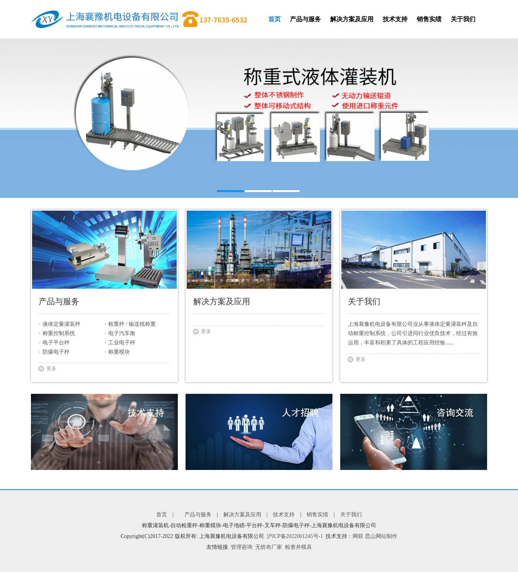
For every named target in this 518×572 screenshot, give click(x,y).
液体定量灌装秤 (61, 324)
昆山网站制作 (381, 536)
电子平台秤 (56, 343)
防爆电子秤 (56, 352)
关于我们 (463, 19)
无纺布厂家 (268, 547)
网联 (358, 536)
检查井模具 (298, 547)
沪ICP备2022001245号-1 (295, 536)
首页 (274, 19)
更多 (51, 368)
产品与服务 (305, 19)
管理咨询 (241, 547)
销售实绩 (429, 19)
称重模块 (119, 352)
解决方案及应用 (351, 19)
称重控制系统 (59, 333)
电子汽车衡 (121, 333)
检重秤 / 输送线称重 (132, 324)
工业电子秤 (121, 343)
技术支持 (395, 19)
